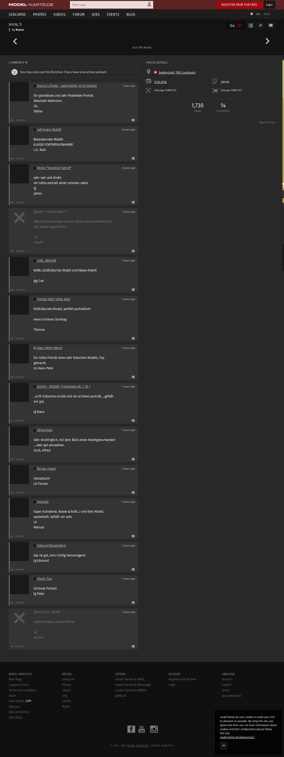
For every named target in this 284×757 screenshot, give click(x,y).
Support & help (19, 685)
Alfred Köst (44, 430)
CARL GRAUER (46, 261)
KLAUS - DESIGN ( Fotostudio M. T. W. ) (63, 387)
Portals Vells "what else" (53, 299)
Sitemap (14, 706)
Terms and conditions (23, 690)
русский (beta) (231, 695)
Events (113, 14)
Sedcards (17, 14)
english (226, 685)
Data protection (19, 712)
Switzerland (166, 72)
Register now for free (239, 4)
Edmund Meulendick (51, 546)
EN (258, 14)
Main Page (15, 679)
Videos (60, 14)
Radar (66, 706)
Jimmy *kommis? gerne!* (54, 168)
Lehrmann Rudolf (49, 130)
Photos (39, 14)
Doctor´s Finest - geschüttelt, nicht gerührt (67, 86)
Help (267, 14)
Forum (79, 14)
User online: (20, 701)
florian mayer (46, 469)
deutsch (227, 679)
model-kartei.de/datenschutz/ (237, 737)
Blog (131, 14)
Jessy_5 (15, 24)
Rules (12, 695)
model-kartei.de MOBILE (131, 690)
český (225, 690)
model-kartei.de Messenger (133, 685)
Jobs (96, 14)
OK (223, 745)
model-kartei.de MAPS (129, 679)
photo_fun (44, 579)
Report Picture (267, 122)
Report (20, 120)
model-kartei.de (137, 745)
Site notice (16, 717)
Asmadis (43, 502)
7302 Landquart (186, 72)
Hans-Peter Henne (49, 348)
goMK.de (120, 695)
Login (269, 4)
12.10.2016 (160, 82)
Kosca (20, 29)
